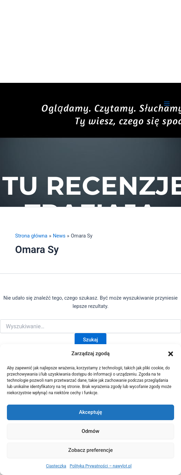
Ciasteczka (56, 466)
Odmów (90, 431)
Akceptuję (90, 412)
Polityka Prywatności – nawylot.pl (101, 466)
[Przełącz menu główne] (167, 103)
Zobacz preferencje (90, 450)
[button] (170, 353)
